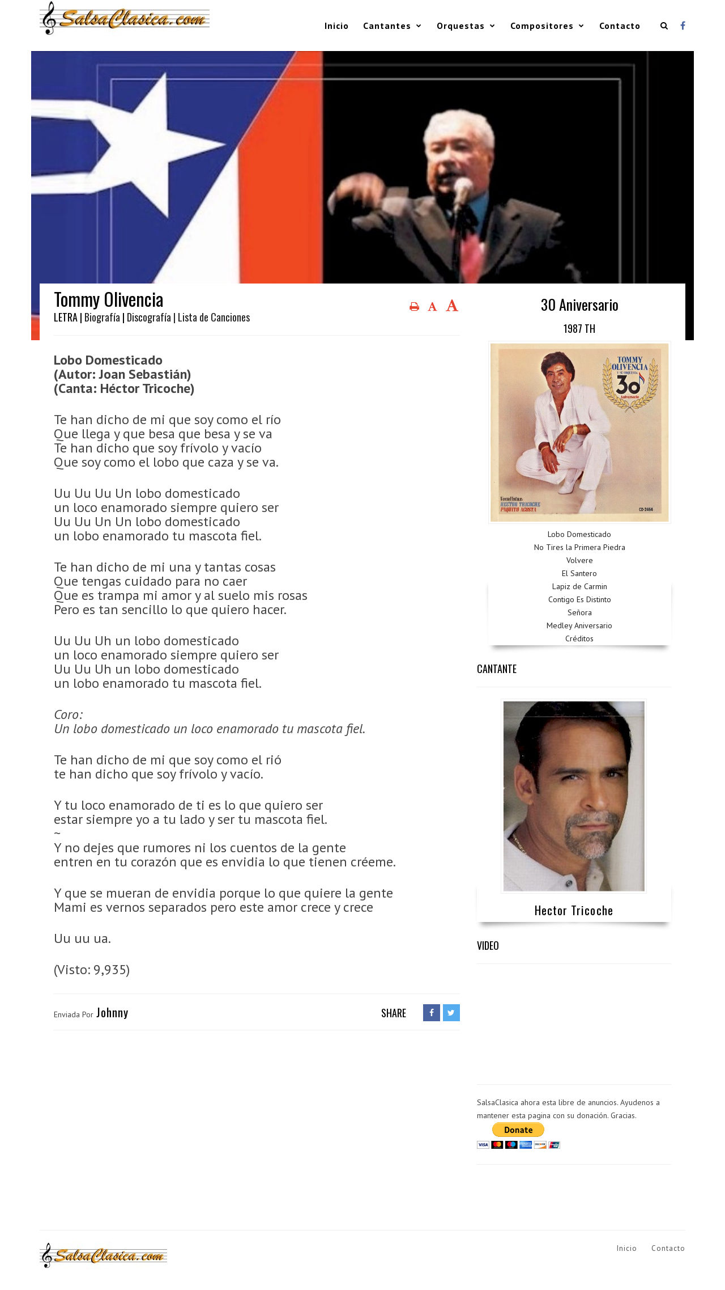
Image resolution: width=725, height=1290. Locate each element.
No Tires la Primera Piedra (579, 547)
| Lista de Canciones (211, 317)
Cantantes (387, 25)
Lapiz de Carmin (579, 586)
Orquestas (461, 25)
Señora (580, 612)
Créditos (579, 638)
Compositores (542, 25)
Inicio (337, 25)
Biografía (102, 317)
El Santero (579, 573)
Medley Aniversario (579, 625)
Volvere (579, 560)
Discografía (149, 317)
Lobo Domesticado (579, 534)
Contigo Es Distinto (579, 599)
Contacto (620, 25)
